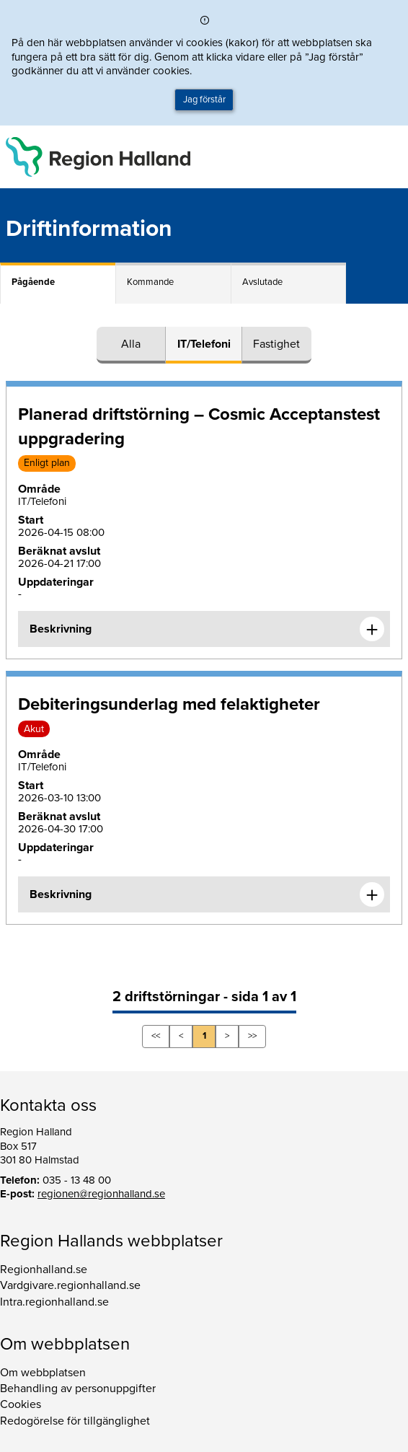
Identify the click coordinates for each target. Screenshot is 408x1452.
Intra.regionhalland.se (54, 1302)
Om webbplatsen (43, 1372)
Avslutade (262, 282)
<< (155, 1036)
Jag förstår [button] (204, 99)
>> (252, 1036)
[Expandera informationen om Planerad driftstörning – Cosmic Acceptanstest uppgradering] (372, 629)
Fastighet (276, 344)
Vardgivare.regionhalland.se (70, 1285)
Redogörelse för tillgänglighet (75, 1421)
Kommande (150, 282)
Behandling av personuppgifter (78, 1388)
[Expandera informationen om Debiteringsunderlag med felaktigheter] (372, 894)
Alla (131, 344)
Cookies (20, 1404)
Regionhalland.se (43, 1269)
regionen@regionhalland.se (101, 1193)
